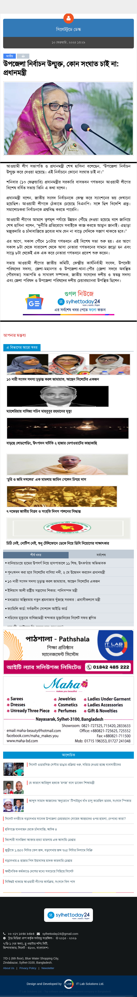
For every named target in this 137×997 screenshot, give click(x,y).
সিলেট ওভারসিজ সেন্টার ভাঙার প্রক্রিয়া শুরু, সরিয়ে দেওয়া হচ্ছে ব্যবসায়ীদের (75, 764)
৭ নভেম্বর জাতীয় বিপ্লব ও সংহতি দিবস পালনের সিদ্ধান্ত (43, 511)
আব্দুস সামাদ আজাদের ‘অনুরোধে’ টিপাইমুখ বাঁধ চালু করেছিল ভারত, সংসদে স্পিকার (80, 801)
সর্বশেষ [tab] (101, 555)
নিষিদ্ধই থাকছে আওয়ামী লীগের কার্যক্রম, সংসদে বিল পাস (40, 882)
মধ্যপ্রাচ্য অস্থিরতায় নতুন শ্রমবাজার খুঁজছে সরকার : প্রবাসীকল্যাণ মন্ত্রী (52, 599)
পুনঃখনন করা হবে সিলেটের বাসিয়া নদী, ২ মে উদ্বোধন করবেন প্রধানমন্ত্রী (55, 572)
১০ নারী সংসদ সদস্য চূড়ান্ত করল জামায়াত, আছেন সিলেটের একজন (52, 379)
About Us (9, 968)
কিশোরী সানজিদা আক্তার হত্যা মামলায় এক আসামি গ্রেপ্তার (40, 840)
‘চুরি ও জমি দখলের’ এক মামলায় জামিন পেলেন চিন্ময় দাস (46, 479)
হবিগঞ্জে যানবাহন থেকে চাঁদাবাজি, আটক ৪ (31, 829)
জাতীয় (9, 56)
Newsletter (48, 968)
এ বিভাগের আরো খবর (21, 347)
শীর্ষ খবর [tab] (35, 555)
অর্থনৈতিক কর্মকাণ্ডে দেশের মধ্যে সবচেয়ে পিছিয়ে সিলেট (39, 871)
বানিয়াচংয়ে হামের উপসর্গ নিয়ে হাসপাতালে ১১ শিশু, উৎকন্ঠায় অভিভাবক (55, 563)
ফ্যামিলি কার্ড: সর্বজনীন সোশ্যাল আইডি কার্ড (36, 608)
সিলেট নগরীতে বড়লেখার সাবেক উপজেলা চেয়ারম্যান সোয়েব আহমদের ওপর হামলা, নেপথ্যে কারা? (65, 819)
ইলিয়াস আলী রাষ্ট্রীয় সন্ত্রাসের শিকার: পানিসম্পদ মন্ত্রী (41, 590)
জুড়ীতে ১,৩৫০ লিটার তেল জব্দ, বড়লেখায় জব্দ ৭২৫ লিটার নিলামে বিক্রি (49, 850)
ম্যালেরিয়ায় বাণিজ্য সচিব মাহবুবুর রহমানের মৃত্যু (39, 411)
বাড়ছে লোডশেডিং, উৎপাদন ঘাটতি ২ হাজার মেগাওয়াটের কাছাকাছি (51, 443)
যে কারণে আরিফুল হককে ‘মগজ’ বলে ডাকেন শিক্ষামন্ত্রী (62, 783)
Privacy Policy (28, 968)
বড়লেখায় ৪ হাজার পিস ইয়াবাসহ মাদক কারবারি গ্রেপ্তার (38, 860)
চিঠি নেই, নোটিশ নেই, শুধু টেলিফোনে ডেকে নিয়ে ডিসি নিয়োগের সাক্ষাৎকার (57, 543)
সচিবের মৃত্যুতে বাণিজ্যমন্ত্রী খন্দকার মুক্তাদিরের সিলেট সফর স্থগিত (50, 617)
